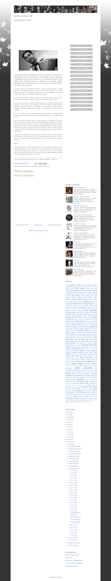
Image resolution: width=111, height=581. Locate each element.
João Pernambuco (75, 517)
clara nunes (80, 312)
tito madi (76, 392)
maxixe (68, 358)
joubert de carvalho (91, 341)
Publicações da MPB (81, 49)
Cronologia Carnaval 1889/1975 (81, 79)
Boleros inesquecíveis (80, 187)
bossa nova (93, 302)
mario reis (74, 356)
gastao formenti (77, 327)
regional (80, 379)
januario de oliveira (75, 337)
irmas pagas (79, 334)
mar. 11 (73, 532)
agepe (74, 286)
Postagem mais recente (22, 225)
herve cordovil (87, 332)
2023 (69, 414)
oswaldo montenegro (91, 373)
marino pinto (83, 354)
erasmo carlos (79, 321)
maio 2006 (72, 463)
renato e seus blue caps (91, 379)
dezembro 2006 (73, 446)
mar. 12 (73, 530)
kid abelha (94, 343)
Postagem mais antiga (54, 225)
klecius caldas (70, 345)
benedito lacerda (82, 299)
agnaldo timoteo (81, 286)
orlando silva (70, 373)
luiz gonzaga (73, 348)
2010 (69, 434)
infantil (72, 334)
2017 (69, 422)
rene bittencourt (70, 381)
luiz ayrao (91, 347)
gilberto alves (86, 327)
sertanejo (85, 387)
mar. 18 (73, 502)
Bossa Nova (81, 64)
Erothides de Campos (50, 122)
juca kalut (87, 343)
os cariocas (79, 373)
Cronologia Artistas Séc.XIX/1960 (81, 75)
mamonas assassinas (91, 350)
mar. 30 (73, 473)
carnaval (81, 308)
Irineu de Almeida (75, 519)
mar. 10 (73, 535)
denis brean (94, 314)
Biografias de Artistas (81, 57)
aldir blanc (74, 290)
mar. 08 (73, 540)
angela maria (77, 292)
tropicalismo (75, 394)
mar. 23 (73, 490)
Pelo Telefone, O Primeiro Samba (83, 215)
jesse (91, 337)
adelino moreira (75, 285)
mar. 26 (73, 483)
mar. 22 (73, 492)
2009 (69, 437)
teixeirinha (79, 391)
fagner (79, 323)
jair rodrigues (93, 336)
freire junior (85, 325)
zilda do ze (87, 401)
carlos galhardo (74, 305)
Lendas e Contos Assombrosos (74, 563)
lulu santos (94, 348)
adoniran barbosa (87, 285)
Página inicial (38, 225)
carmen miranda (71, 308)
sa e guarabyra (78, 385)
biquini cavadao (78, 302)
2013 (69, 427)
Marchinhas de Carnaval (80, 205)
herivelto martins (83, 330)
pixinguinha (83, 377)
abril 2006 (72, 466)
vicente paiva (93, 396)
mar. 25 (73, 485)
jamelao (68, 337)
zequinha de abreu (80, 401)
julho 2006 (72, 458)
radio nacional (90, 377)
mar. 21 (73, 495)
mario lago (90, 354)
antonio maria (75, 294)
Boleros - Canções (81, 60)
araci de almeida (86, 294)
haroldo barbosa (79, 328)
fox (69, 325)
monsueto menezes (75, 359)
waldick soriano (93, 398)
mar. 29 (73, 475)
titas (72, 392)
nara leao (79, 365)
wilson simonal (89, 400)
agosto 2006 (72, 456)
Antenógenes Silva (75, 512)
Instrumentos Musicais (81, 90)
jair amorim (85, 336)
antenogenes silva (26, 166)
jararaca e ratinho (85, 337)
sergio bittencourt (76, 387)
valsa (75, 396)
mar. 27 (73, 480)
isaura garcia (86, 334)
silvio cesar (69, 389)
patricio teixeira (85, 375)
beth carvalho (70, 302)
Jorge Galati (57, 120)
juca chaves (80, 343)
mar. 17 (73, 505)
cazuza (79, 310)
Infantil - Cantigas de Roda (81, 87)
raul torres (35, 166)
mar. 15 (73, 510)
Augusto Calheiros (21, 124)
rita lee (77, 381)
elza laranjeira (86, 319)
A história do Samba (79, 224)
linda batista (84, 347)
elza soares (94, 319)
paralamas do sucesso (73, 375)
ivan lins (93, 334)
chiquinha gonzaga (71, 312)
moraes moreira (85, 359)
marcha (80, 352)
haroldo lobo (88, 328)
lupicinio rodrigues (79, 350)
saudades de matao (43, 166)
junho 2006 (72, 461)
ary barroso (76, 296)
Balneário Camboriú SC (72, 555)
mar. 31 (73, 470)
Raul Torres (17, 122)
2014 (69, 424)
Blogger (59, 577)
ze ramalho (72, 401)
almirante (80, 290)
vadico (86, 394)
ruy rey (72, 385)
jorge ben (74, 341)
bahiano (90, 297)
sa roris (85, 385)
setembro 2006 (73, 453)
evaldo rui (73, 323)
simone (74, 389)
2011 (69, 432)
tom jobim (83, 392)
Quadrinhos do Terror (72, 566)
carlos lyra (93, 305)
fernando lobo (86, 323)
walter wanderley (69, 400)
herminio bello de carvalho (74, 332)
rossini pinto (75, 383)
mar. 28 (73, 478)
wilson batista (81, 400)
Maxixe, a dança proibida (81, 233)
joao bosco (70, 339)
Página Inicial (81, 45)
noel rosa (76, 370)
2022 (69, 417)
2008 (69, 439)
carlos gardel (84, 305)
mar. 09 (73, 537)
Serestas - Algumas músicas (82, 196)
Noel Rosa (77, 260)
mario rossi (82, 356)
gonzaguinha (69, 328)
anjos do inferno (87, 292)
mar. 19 (73, 500)
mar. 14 (73, 525)
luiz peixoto (82, 348)
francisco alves (76, 325)
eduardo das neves (83, 317)
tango (95, 389)
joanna (95, 337)
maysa (72, 358)
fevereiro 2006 (73, 543)
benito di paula (92, 299)
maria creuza (75, 354)
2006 (69, 444)
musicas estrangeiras (71, 365)
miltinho (77, 358)
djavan (79, 316)
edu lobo (75, 317)
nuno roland (91, 370)
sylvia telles (85, 389)
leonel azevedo (75, 347)
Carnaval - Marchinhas (81, 68)
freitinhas (92, 325)
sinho (79, 389)
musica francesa (77, 361)
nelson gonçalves (83, 368)
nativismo (90, 365)
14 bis (67, 285)
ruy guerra (92, 383)
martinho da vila (92, 356)
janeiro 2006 (72, 545)
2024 (69, 412)
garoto (71, 326)
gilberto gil (93, 327)
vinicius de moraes (72, 398)
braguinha (68, 303)
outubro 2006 (73, 451)
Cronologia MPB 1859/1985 (81, 72)
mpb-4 (70, 361)
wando (75, 400)
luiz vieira (88, 348)
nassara (85, 365)
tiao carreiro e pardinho (90, 391)
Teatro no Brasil (81, 105)
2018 (69, 419)
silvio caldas (93, 387)
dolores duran (87, 316)
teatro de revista (70, 391)
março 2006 (72, 468)
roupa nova (84, 383)
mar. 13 (73, 527)
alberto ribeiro (70, 288)
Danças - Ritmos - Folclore (81, 83)
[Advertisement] (38, 35)
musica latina (77, 363)
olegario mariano (73, 371)
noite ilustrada (83, 370)
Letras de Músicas (81, 98)
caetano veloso (77, 303)
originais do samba (92, 371)
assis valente (85, 296)
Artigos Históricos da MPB (81, 53)
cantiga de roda (87, 303)
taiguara (91, 389)
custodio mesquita (89, 312)
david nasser (75, 314)
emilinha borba (70, 321)
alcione (88, 288)
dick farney (72, 316)
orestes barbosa (82, 372)
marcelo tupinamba (71, 352)
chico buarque (90, 310)
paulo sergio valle (74, 377)
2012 (69, 429)
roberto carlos (83, 381)
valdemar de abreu (93, 394)
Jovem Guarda (81, 94)
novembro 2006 (73, 449)
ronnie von (68, 383)
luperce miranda (70, 350)
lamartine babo (87, 345)
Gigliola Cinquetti (78, 251)
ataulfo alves (93, 296)
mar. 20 (73, 497)
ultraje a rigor (81, 394)
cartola (88, 308)
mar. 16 (73, 507)
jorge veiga (81, 341)
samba (89, 385)
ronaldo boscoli (93, 381)
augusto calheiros (71, 297)
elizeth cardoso (70, 319)
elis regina (93, 317)
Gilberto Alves (20, 129)
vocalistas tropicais (84, 398)
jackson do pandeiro (76, 336)
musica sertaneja (91, 364)
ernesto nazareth (88, 321)
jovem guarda (70, 343)
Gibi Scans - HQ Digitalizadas (74, 560)
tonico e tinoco (91, 392)
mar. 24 (73, 488)
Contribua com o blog (81, 109)
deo (67, 316)
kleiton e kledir (78, 345)
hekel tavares (73, 330)
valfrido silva (69, 396)
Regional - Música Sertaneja (81, 102)
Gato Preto (69, 557)
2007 (69, 441)
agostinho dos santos (91, 286)
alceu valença (80, 288)
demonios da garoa (85, 314)
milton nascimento (86, 358)
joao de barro (80, 339)
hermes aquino (93, 330)
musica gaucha (87, 361)
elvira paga (78, 319)
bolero (87, 301)
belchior (73, 299)
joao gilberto (90, 339)
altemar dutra (87, 290)
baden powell (82, 297)
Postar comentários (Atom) (40, 230)
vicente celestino (83, 396)
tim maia (68, 392)
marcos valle (88, 352)
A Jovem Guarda (78, 269)
